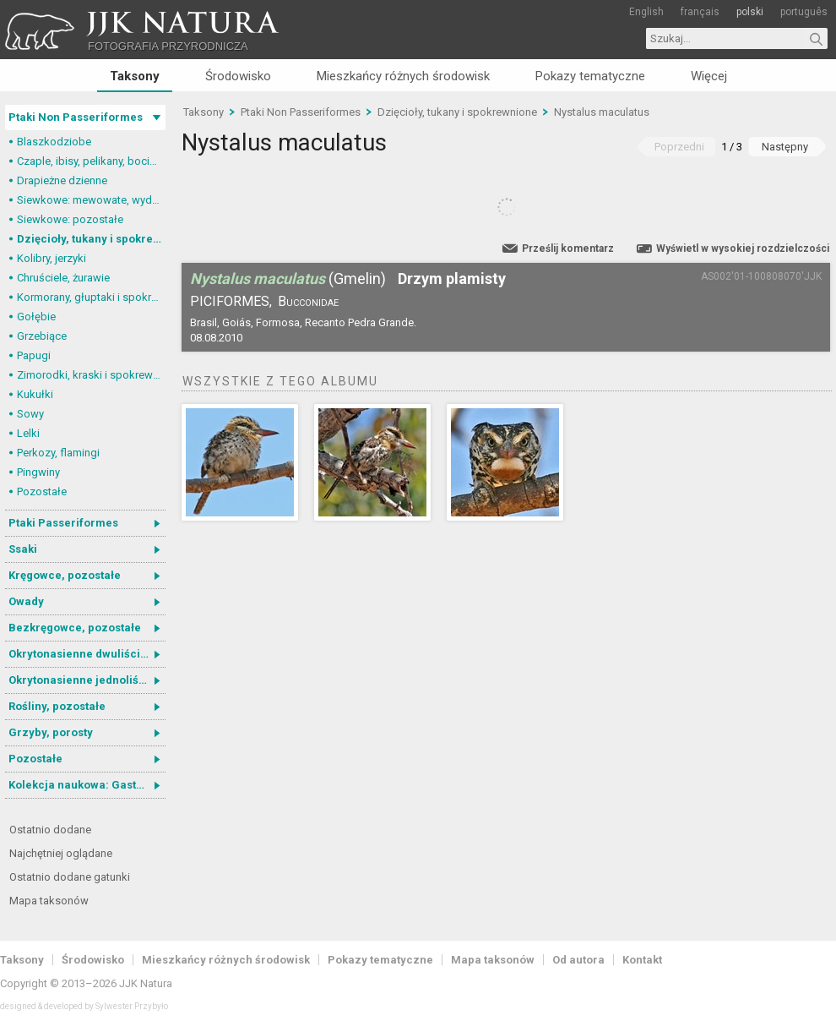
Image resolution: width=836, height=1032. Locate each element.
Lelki (28, 433)
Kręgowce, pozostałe (64, 575)
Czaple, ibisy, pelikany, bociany (91, 161)
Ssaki (22, 549)
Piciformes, (231, 301)
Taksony (135, 76)
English (646, 12)
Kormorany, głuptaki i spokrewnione (91, 297)
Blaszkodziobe (54, 141)
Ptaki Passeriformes (63, 522)
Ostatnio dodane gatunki (69, 877)
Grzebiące (42, 336)
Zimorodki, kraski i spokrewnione (91, 375)
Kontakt (642, 959)
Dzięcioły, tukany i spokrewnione (91, 238)
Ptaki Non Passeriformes (75, 117)
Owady (26, 601)
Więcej (709, 76)
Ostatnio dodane (50, 829)
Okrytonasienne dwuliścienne (87, 653)
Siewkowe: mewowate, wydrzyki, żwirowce (91, 200)
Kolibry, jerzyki (51, 258)
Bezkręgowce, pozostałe (74, 627)
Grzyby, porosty (50, 732)
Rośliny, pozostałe (57, 706)
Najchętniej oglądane (60, 853)
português (804, 12)
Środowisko (238, 76)
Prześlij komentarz (568, 248)
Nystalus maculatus (601, 112)
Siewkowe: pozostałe (70, 219)
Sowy (30, 413)
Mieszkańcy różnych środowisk (403, 76)
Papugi (34, 355)
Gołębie (36, 316)
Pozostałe (42, 491)
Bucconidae (308, 301)
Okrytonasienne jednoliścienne (87, 680)
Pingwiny (38, 472)
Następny (785, 146)
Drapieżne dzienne (62, 180)
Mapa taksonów (49, 900)
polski (749, 12)
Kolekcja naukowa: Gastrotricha (87, 784)
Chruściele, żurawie (63, 277)
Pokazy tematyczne (590, 76)
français (700, 12)
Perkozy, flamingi (58, 452)
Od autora (578, 959)
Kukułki (35, 394)
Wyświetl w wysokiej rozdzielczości (742, 248)
